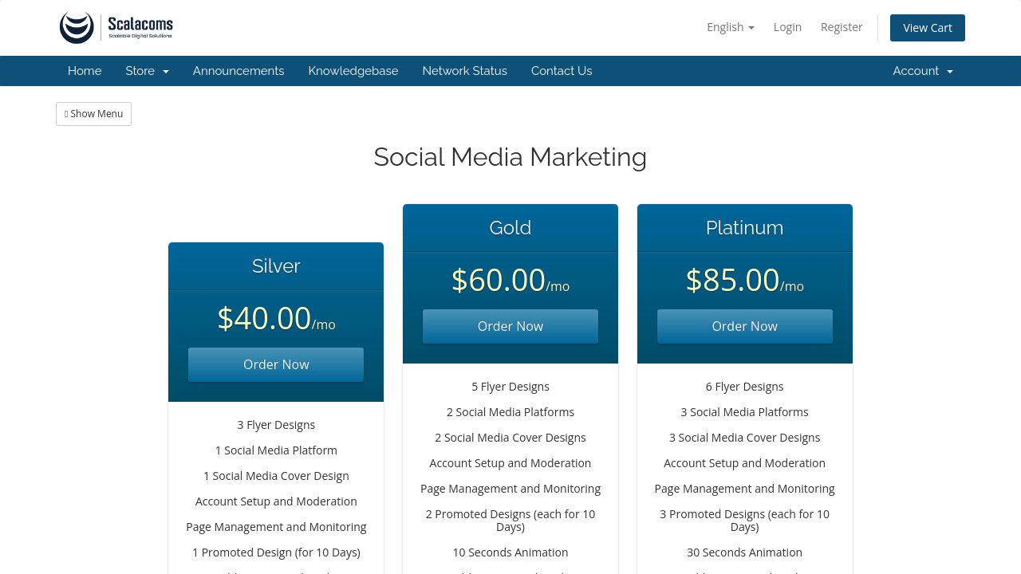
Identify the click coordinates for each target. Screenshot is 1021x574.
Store (146, 71)
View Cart (927, 27)
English (731, 26)
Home (84, 71)
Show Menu (94, 113)
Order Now (276, 364)
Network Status (464, 71)
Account (923, 71)
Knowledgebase (353, 71)
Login (788, 26)
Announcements (239, 71)
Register (842, 26)
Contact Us (562, 71)
